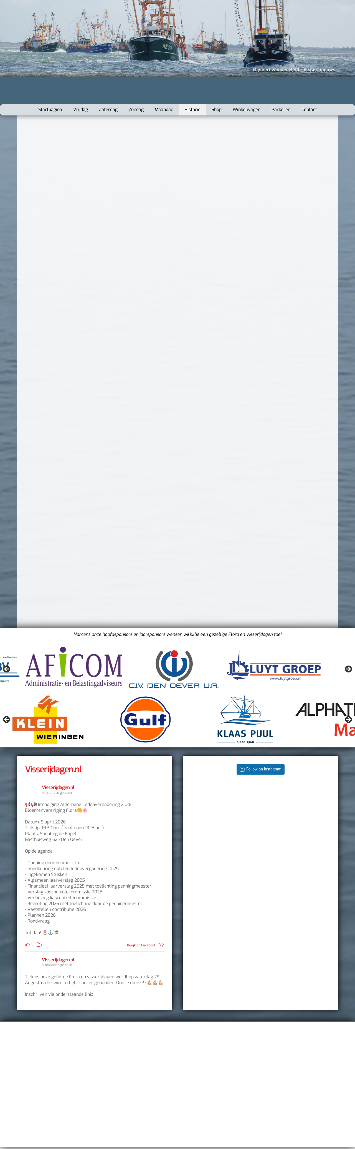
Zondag (136, 109)
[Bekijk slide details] (48, 671)
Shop (217, 109)
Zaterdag (108, 109)
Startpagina (50, 109)
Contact (309, 109)
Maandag (164, 109)
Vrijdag (80, 109)
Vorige (7, 669)
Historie (192, 109)
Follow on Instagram (264, 769)
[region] (177, 671)
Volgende (348, 669)
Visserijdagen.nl (53, 769)
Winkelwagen (246, 109)
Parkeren (281, 109)
